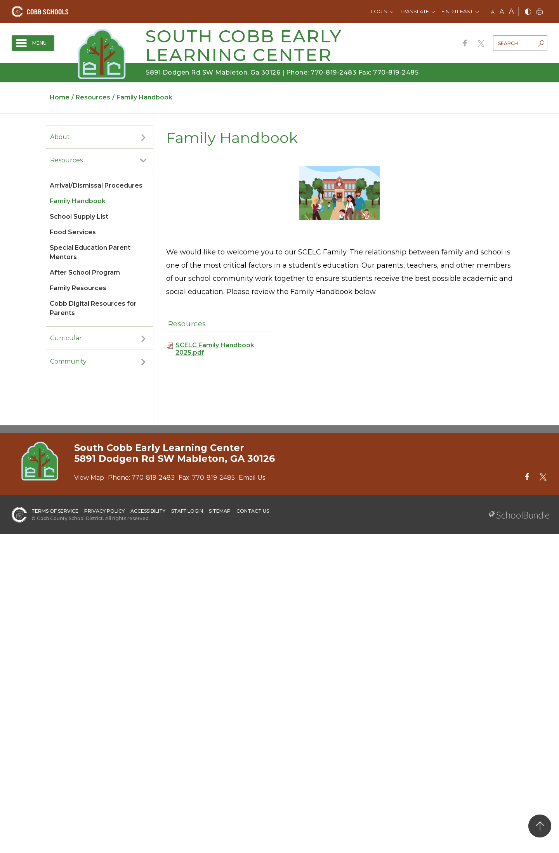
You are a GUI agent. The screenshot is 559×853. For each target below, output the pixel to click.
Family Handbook (78, 201)
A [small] (493, 12)
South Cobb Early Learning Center (243, 45)
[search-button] (541, 44)
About (60, 137)
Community (68, 361)
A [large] (511, 11)
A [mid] (502, 11)
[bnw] (528, 12)
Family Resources (78, 288)
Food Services (73, 232)
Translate (414, 11)
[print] (539, 12)
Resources (66, 160)
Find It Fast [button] (457, 11)
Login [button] (379, 11)
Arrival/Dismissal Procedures (96, 185)
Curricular (66, 338)
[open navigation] (33, 43)
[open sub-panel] (143, 137)
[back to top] (539, 826)
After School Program (85, 272)
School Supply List (79, 216)
